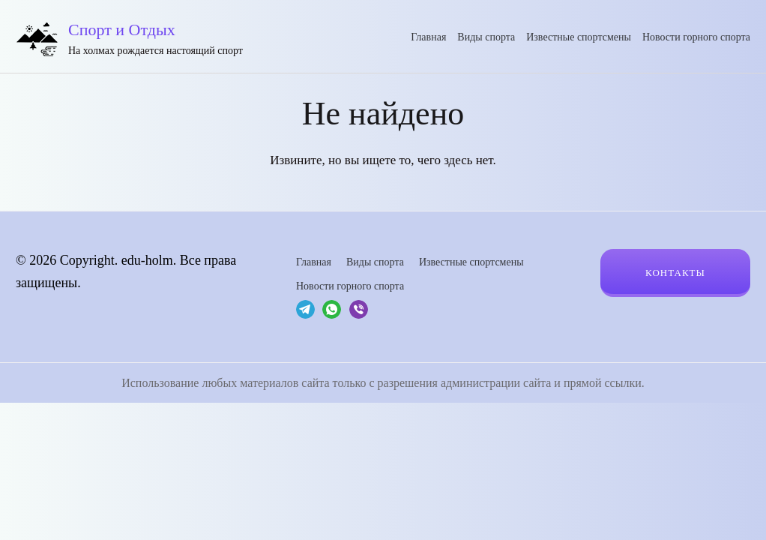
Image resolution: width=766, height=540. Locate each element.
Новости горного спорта (696, 37)
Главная (428, 37)
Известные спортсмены (578, 37)
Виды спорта (486, 37)
